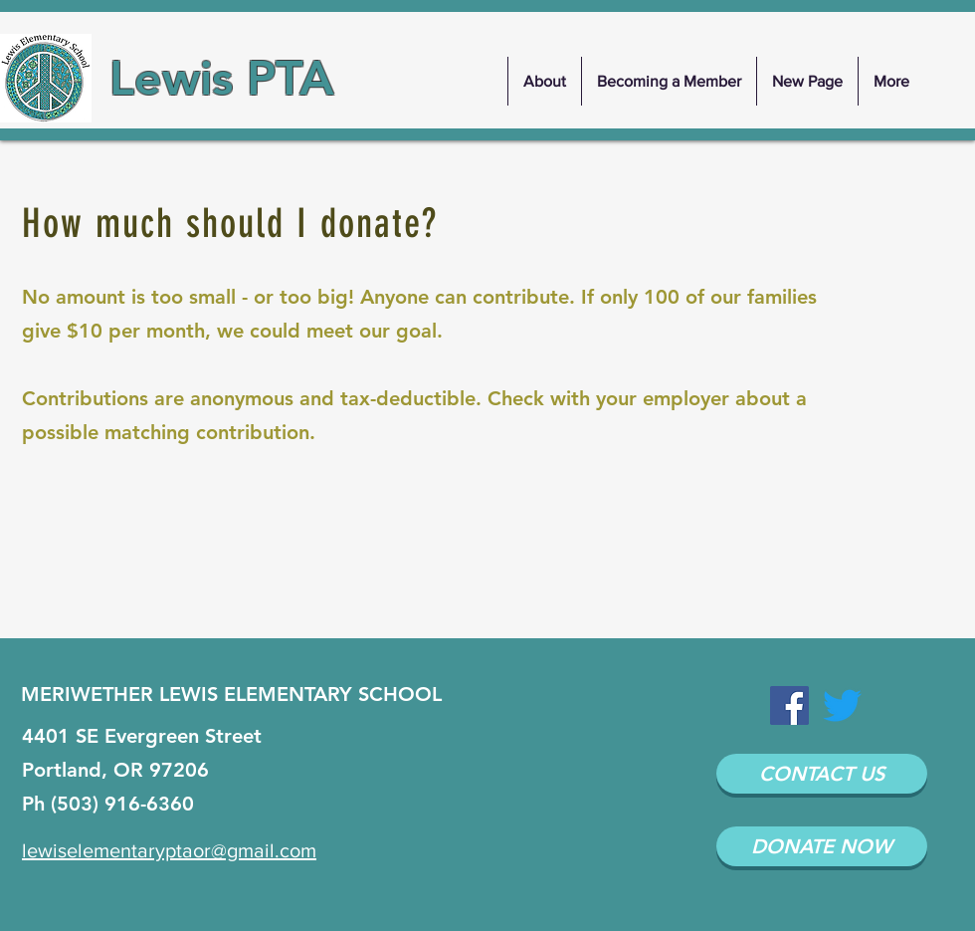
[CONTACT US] (821, 774)
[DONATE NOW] (821, 846)
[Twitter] (842, 705)
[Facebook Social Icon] (789, 705)
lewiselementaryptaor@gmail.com (169, 850)
